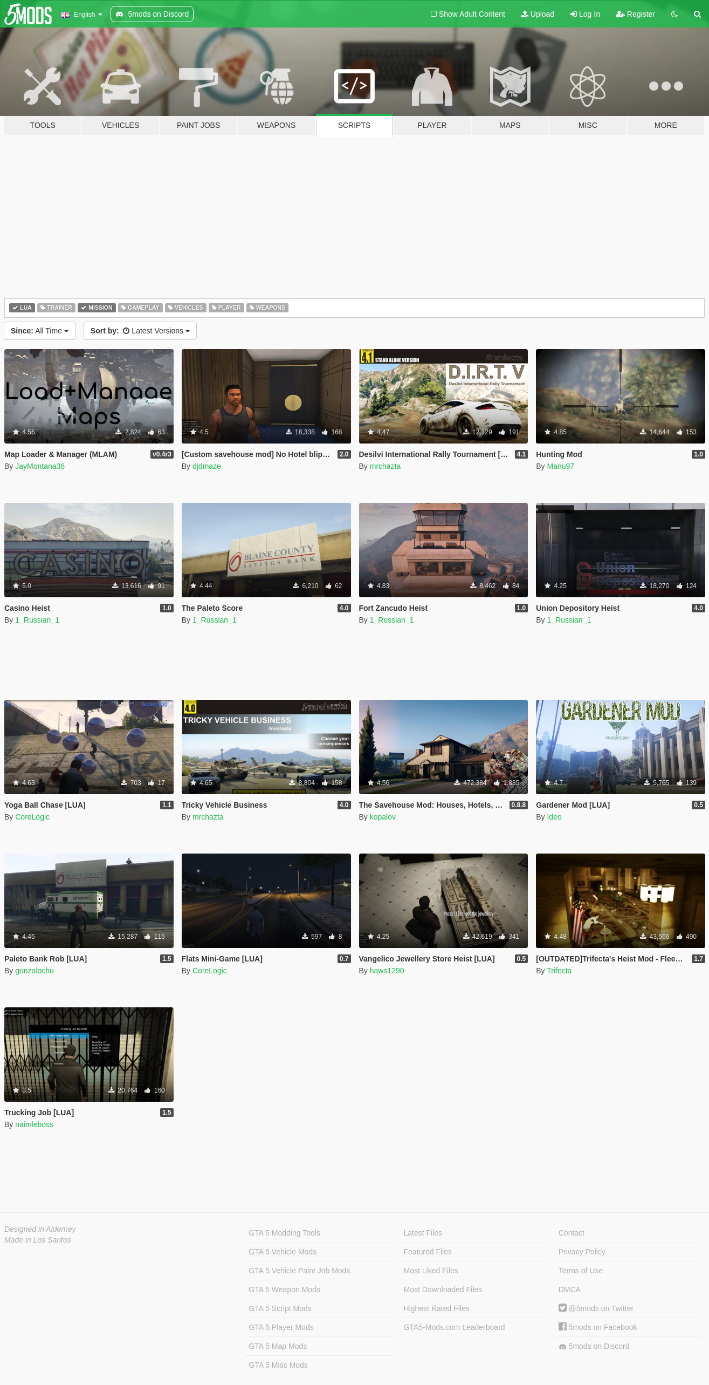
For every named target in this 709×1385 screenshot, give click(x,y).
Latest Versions (140, 330)
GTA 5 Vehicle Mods (282, 1251)
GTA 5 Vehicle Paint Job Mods (299, 1270)
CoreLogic (32, 817)
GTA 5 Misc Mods (278, 1365)
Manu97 (560, 466)
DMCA (570, 1289)
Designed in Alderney (40, 1229)
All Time (39, 330)
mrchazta (385, 466)
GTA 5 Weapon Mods (284, 1289)
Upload (537, 14)
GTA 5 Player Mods (281, 1327)
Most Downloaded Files (443, 1289)
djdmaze (206, 466)
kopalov (383, 817)
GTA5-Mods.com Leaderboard (454, 1327)
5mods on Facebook (598, 1327)
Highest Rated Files (437, 1308)
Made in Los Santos (37, 1240)
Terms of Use (581, 1270)
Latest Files (423, 1233)
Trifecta (559, 970)
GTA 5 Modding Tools (284, 1233)
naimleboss (34, 1124)
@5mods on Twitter (596, 1308)
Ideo (554, 817)
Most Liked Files (431, 1270)
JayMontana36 (40, 466)
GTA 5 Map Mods (278, 1346)
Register (635, 14)
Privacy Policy (582, 1251)
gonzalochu (34, 970)
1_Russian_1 (37, 620)
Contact (571, 1233)
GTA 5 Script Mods (280, 1308)
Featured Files (428, 1251)
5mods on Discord (594, 1346)
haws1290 (387, 970)
